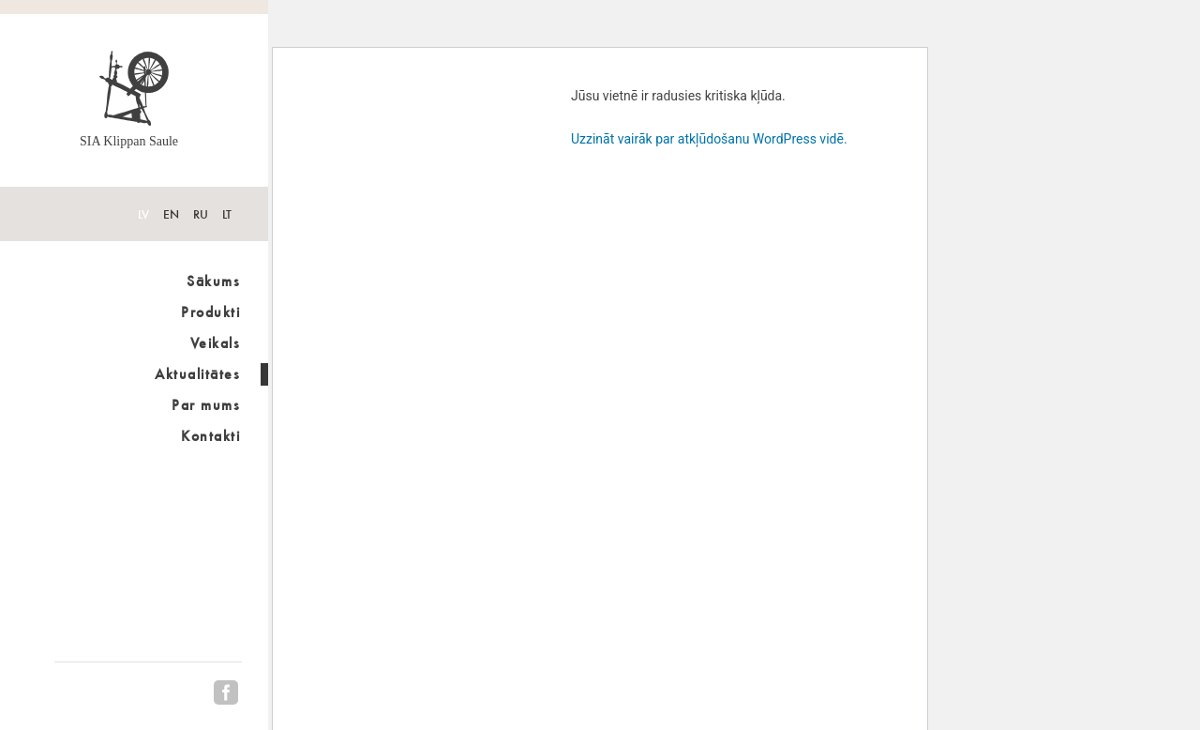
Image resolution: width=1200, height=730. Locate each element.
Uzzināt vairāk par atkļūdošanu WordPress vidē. (709, 138)
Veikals (215, 343)
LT (227, 214)
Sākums (213, 281)
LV (143, 214)
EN (171, 214)
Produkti (210, 312)
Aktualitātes (197, 374)
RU (200, 214)
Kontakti (210, 436)
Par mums (206, 405)
